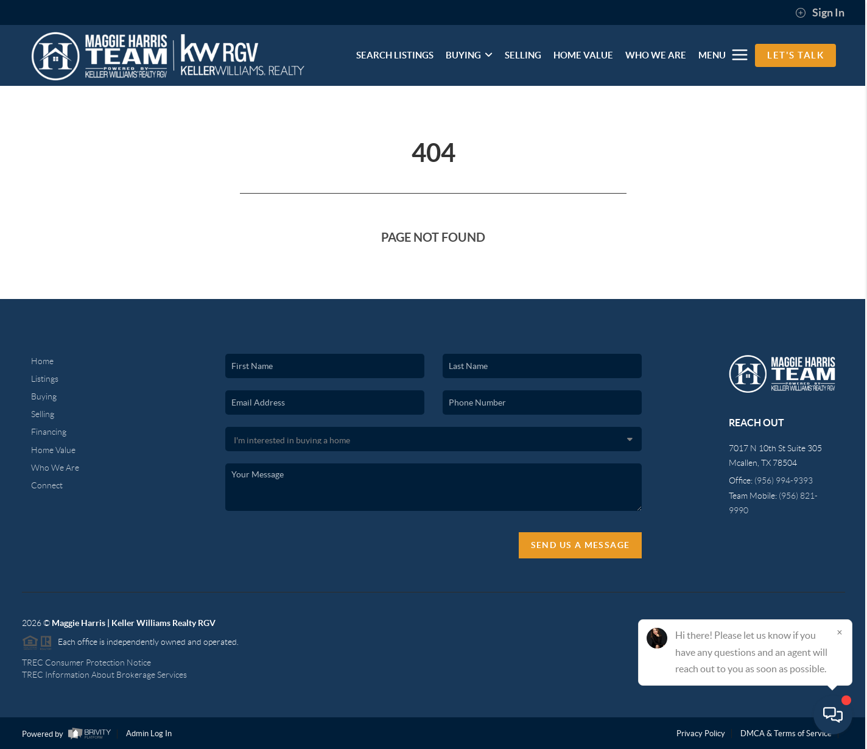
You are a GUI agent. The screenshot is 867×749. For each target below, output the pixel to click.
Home (42, 361)
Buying (44, 396)
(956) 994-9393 (783, 480)
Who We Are (55, 468)
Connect (47, 485)
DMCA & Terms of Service (786, 733)
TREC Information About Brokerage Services (104, 675)
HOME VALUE (583, 55)
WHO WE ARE (655, 55)
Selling (42, 414)
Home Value (53, 450)
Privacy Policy (700, 733)
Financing (48, 432)
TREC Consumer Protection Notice (86, 662)
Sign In (819, 13)
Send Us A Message (580, 545)
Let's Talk (795, 55)
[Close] (839, 632)
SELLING (523, 55)
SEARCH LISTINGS (395, 55)
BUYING (469, 55)
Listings (44, 379)
